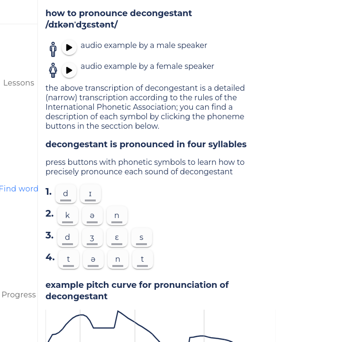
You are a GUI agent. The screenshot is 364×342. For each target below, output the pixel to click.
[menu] (19, 11)
